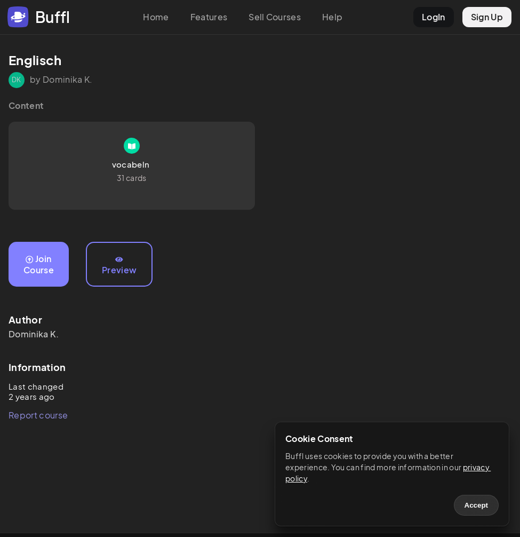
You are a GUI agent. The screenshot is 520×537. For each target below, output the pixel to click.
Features (209, 16)
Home (156, 16)
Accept (476, 505)
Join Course (38, 264)
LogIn (433, 16)
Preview (119, 266)
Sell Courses (275, 16)
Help (332, 16)
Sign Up (487, 16)
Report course (38, 415)
